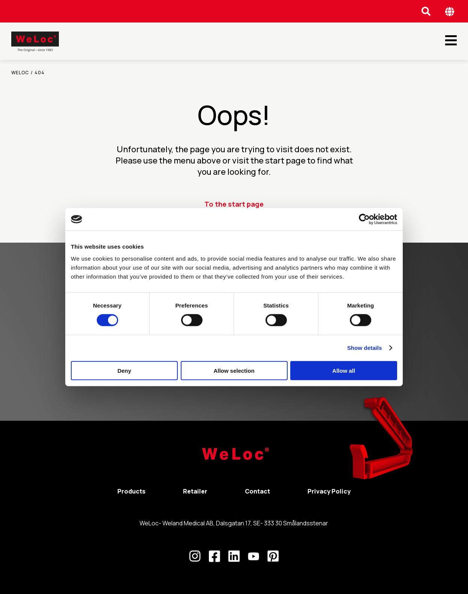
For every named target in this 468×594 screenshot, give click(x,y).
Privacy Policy (329, 491)
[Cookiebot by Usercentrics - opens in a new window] (364, 219)
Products (131, 491)
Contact (257, 491)
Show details (364, 348)
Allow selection (233, 370)
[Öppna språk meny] (450, 11)
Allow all (343, 370)
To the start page (234, 204)
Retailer (195, 491)
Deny (124, 370)
